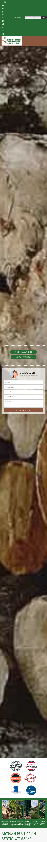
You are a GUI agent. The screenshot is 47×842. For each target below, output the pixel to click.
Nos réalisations (23, 352)
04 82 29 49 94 (4, 8)
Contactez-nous (24, 357)
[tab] (23, 421)
